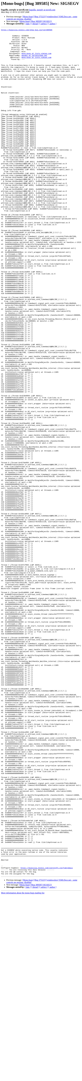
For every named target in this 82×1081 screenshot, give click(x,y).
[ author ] (52, 24)
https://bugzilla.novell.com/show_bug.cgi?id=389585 (26, 30)
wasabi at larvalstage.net (34, 61)
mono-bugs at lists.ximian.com (36, 58)
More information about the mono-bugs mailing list (22, 1062)
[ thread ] (35, 24)
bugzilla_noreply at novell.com (42, 10)
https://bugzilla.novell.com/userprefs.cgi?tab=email (46, 1036)
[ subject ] (44, 24)
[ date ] (28, 24)
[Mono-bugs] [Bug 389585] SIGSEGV (35, 21)
